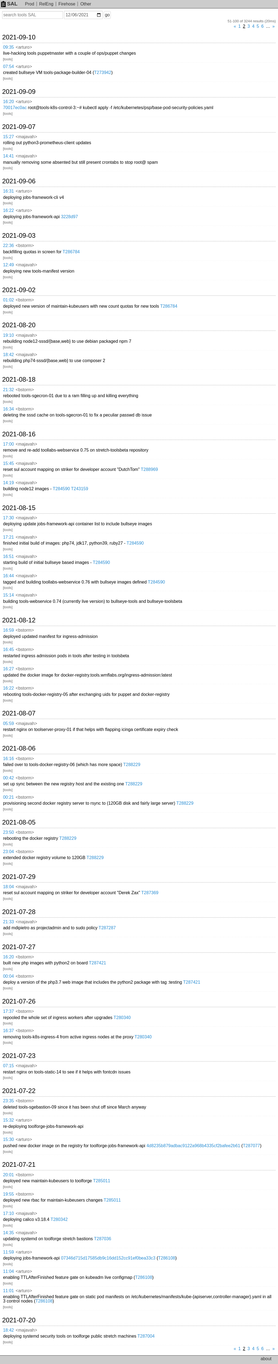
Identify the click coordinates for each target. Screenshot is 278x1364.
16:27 (8, 668)
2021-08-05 (19, 822)
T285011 (101, 1180)
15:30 (8, 1139)
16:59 (8, 630)
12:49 (8, 265)
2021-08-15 (19, 508)
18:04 (8, 886)
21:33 (8, 921)
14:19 (8, 482)
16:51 (8, 556)
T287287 (107, 927)
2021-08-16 (19, 434)
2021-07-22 (19, 1091)
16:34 (8, 409)
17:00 (8, 444)
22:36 (8, 245)
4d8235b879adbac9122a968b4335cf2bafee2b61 (193, 1145)
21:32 (8, 389)
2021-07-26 (19, 1001)
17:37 (8, 1011)
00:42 (8, 778)
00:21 (8, 797)
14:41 (8, 156)
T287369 (149, 892)
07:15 (8, 1065)
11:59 (8, 1252)
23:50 (8, 832)
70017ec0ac (15, 107)
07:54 (8, 66)
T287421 (97, 963)
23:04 (8, 851)
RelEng (46, 4)
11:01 (8, 1290)
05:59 (8, 723)
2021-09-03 (19, 235)
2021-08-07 (19, 713)
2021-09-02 (19, 290)
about (266, 1358)
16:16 (8, 758)
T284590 (61, 488)
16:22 (8, 210)
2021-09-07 (19, 127)
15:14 (8, 595)
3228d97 (69, 216)
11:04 (8, 1271)
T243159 (79, 488)
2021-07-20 (19, 1320)
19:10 (8, 335)
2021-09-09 (19, 92)
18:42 (8, 354)
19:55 (8, 1194)
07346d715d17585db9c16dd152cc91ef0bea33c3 (108, 1258)
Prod (29, 4)
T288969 (149, 469)
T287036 (102, 1238)
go (107, 15)
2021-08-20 (19, 325)
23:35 (8, 1100)
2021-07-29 (19, 877)
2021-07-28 (19, 912)
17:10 (8, 1213)
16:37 (8, 1030)
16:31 (8, 191)
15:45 (8, 463)
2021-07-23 (19, 1056)
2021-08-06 (19, 748)
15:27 (8, 136)
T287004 (145, 1336)
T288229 (131, 764)
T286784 (71, 251)
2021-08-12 (19, 620)
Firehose (66, 4)
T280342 (59, 1219)
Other (85, 4)
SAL (9, 4)
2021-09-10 (19, 37)
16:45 (8, 649)
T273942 (102, 72)
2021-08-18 (19, 379)
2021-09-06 (19, 181)
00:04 (8, 976)
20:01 (8, 1174)
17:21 (8, 537)
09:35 (8, 47)
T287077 (251, 1145)
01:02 (8, 300)
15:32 (8, 1120)
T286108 (166, 1258)
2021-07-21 (19, 1164)
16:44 (8, 575)
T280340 (122, 1017)
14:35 (8, 1232)
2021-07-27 (19, 947)
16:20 (8, 101)
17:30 (8, 518)
